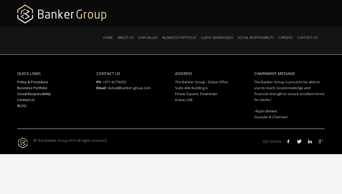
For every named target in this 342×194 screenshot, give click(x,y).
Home (108, 37)
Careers (286, 37)
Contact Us (307, 37)
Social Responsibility (256, 37)
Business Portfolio (179, 37)
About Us (126, 37)
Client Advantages (217, 37)
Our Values (148, 37)
